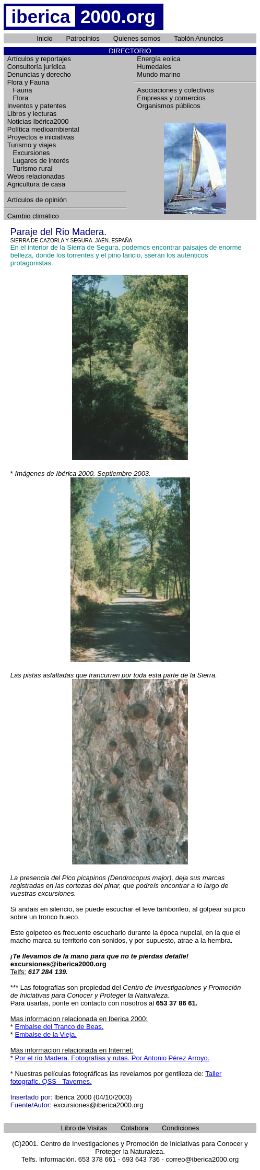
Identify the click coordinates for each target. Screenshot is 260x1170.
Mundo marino (158, 74)
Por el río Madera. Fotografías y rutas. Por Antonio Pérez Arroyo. (112, 1058)
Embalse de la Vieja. (46, 1034)
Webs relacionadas (36, 176)
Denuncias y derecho (39, 74)
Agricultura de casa (36, 184)
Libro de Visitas (84, 1128)
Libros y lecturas (32, 114)
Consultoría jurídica (36, 67)
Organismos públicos (168, 106)
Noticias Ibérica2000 (38, 121)
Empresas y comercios (171, 98)
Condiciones (180, 1128)
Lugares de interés (38, 161)
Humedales (154, 67)
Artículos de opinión (37, 200)
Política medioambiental (43, 129)
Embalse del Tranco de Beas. (59, 1027)
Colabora (134, 1128)
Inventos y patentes (36, 106)
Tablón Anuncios (198, 38)
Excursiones (28, 153)
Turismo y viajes (31, 145)
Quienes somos (136, 38)
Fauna (19, 90)
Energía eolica (158, 59)
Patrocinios (83, 38)
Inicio (44, 38)
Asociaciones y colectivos (175, 90)
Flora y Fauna (28, 82)
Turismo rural (30, 168)
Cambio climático (33, 216)
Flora (17, 98)
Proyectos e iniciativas (41, 137)
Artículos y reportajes (39, 59)
